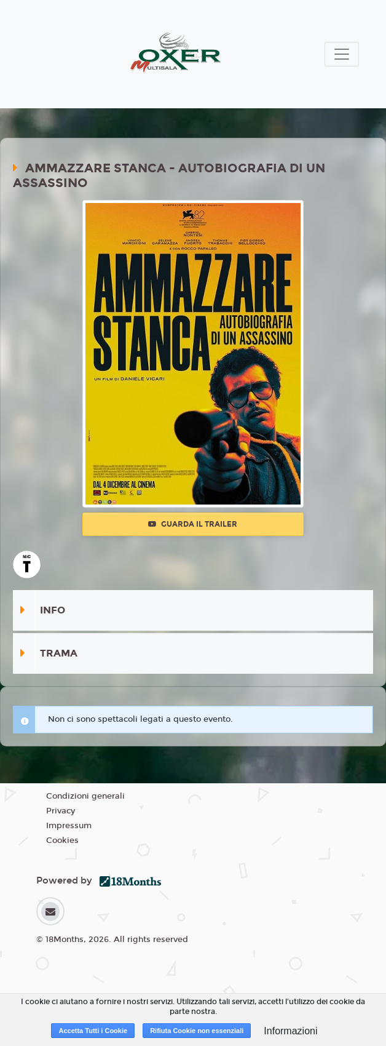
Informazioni (290, 1031)
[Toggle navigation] (342, 54)
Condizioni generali (85, 796)
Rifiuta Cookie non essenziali (196, 1030)
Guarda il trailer (192, 524)
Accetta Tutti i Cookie (92, 1030)
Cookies (62, 840)
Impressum (69, 826)
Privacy (60, 811)
